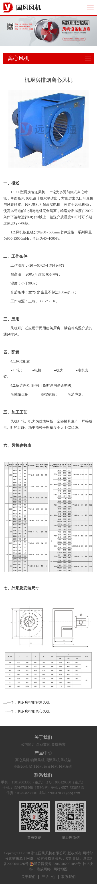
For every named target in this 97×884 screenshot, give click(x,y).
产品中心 (38, 752)
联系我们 (38, 775)
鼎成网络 (43, 869)
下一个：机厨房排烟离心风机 (26, 711)
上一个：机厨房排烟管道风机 (26, 702)
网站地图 (60, 869)
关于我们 (38, 737)
